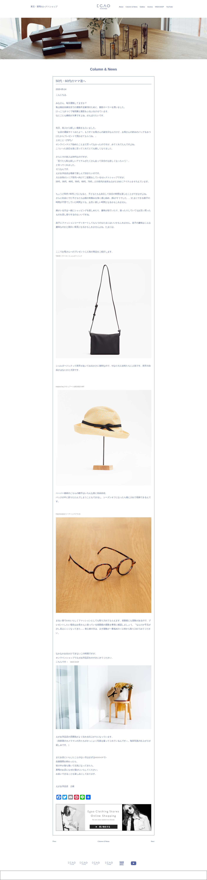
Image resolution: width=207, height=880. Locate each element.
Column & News (131, 7)
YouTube (169, 7)
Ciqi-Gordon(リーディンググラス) (68, 514)
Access (150, 7)
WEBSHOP (99, 757)
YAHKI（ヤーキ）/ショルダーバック (69, 256)
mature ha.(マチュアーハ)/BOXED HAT (70, 386)
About (121, 7)
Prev (54, 841)
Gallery (142, 7)
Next (152, 841)
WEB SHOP (159, 7)
